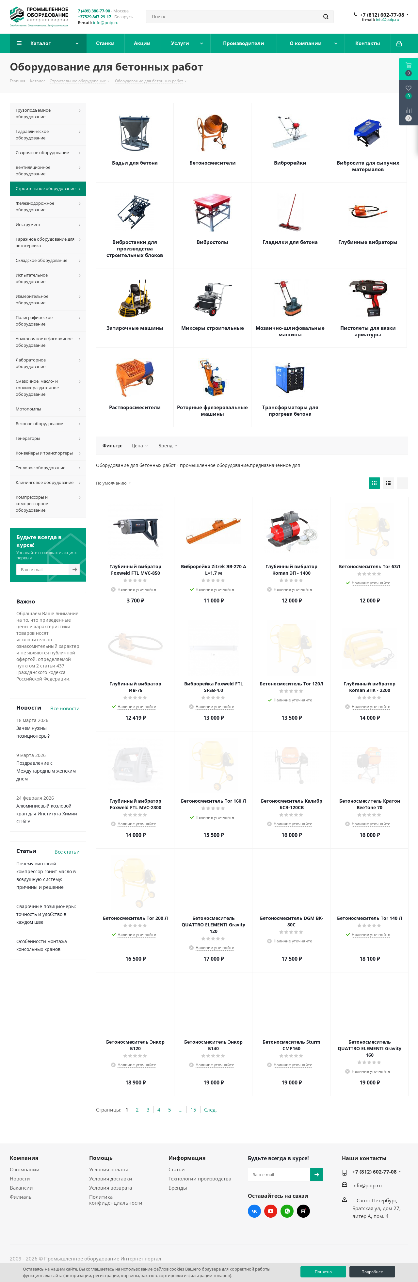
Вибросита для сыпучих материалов (368, 165)
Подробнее (372, 1271)
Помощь (101, 1158)
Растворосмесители (135, 407)
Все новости (65, 708)
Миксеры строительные (212, 328)
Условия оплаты (108, 1169)
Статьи (177, 1169)
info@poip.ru (106, 22)
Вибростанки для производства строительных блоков (134, 248)
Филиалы (21, 1197)
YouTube (270, 1211)
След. (210, 1109)
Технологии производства (200, 1178)
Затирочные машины (134, 328)
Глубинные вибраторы (367, 242)
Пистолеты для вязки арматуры (368, 331)
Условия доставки (110, 1178)
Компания (24, 1158)
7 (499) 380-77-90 (94, 11)
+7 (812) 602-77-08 (382, 15)
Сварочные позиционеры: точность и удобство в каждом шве (46, 914)
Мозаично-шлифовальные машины (290, 331)
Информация (187, 1158)
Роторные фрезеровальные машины (212, 410)
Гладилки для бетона (290, 242)
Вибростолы (212, 242)
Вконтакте (254, 1211)
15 (193, 1109)
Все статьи (67, 851)
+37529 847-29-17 (94, 17)
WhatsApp (287, 1211)
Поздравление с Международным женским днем (46, 771)
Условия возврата (110, 1187)
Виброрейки (290, 162)
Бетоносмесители (212, 162)
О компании (25, 1169)
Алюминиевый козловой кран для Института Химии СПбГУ (46, 814)
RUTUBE (303, 1211)
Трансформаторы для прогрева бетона (290, 410)
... (181, 1109)
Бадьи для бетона (135, 162)
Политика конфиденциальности (115, 1200)
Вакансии (21, 1187)
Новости (20, 1178)
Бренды (178, 1187)
